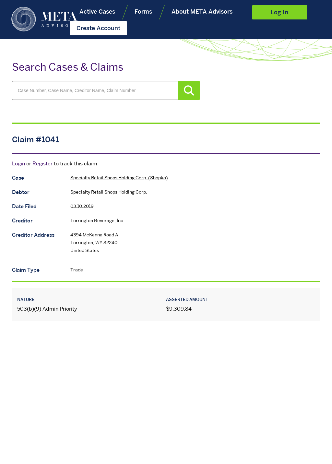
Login (18, 164)
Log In (279, 13)
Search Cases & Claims (67, 68)
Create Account (98, 29)
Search (189, 90)
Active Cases (97, 12)
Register (42, 164)
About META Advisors (202, 12)
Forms (143, 12)
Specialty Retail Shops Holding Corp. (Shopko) (119, 178)
